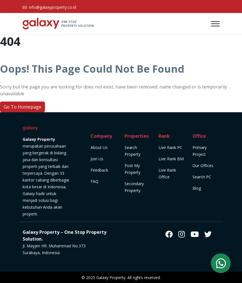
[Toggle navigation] (215, 24)
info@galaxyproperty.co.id (52, 7)
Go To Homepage (22, 107)
